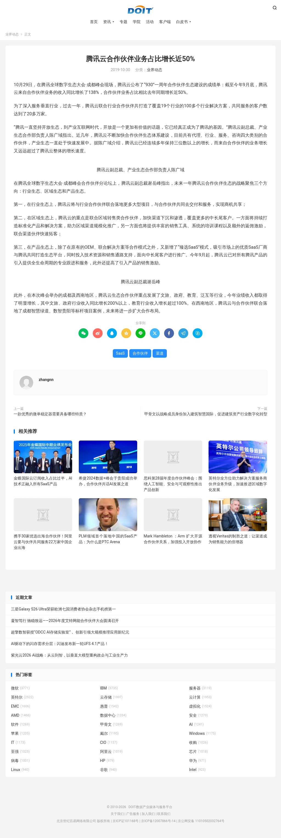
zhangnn (46, 381)
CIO (108, 744)
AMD (20, 716)
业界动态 (12, 36)
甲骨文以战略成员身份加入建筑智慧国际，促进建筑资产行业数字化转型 (205, 415)
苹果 (20, 735)
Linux (20, 771)
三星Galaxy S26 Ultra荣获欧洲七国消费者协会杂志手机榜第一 (63, 611)
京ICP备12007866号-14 (158, 822)
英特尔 (22, 698)
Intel (197, 771)
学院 (136, 22)
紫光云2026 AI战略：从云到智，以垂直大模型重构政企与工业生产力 (69, 657)
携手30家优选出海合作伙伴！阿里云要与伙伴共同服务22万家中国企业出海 (43, 543)
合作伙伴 (140, 355)
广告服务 (132, 815)
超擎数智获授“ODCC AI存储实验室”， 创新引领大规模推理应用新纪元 (70, 634)
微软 (20, 689)
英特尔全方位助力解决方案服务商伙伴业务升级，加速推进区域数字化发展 (238, 486)
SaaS (120, 355)
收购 (198, 744)
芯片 (198, 753)
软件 (20, 726)
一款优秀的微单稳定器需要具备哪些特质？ (50, 415)
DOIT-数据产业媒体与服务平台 (140, 9)
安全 (198, 716)
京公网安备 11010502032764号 (201, 822)
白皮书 (182, 22)
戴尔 (109, 735)
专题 (123, 22)
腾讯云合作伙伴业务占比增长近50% (140, 61)
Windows (202, 735)
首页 (94, 22)
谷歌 (108, 771)
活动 (150, 22)
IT (18, 744)
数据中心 (113, 716)
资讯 (107, 22)
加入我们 (148, 815)
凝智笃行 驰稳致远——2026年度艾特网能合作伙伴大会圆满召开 (65, 622)
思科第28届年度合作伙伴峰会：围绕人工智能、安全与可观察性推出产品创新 (173, 486)
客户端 (165, 22)
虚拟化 (200, 707)
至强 (20, 753)
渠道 (160, 355)
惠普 (109, 707)
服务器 (200, 689)
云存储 (111, 698)
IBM (109, 689)
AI (196, 726)
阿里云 (111, 753)
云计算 (200, 698)
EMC (20, 707)
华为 (197, 762)
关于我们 (117, 815)
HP (107, 762)
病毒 (20, 762)
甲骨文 (111, 726)
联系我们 (163, 815)
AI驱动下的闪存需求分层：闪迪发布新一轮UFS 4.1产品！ (59, 645)
